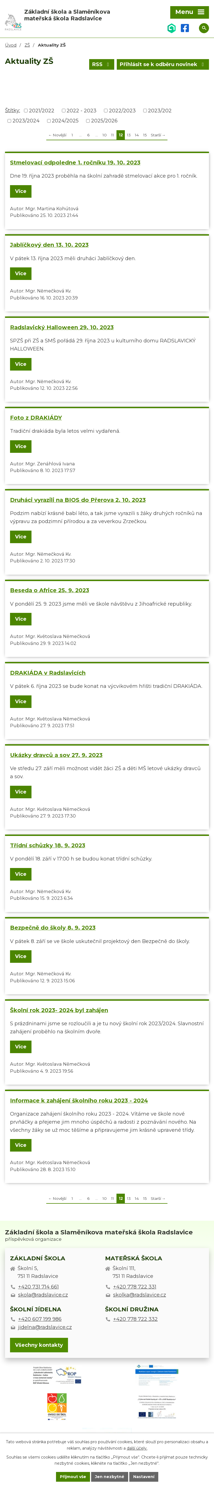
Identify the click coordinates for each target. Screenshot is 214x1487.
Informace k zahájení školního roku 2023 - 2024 (79, 1100)
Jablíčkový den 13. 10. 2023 (49, 244)
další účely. (137, 1448)
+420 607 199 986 (40, 1319)
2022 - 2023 (81, 110)
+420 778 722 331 (134, 1287)
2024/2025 (65, 121)
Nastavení (143, 1476)
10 (105, 135)
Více (20, 191)
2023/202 (160, 110)
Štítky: (12, 110)
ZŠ (27, 45)
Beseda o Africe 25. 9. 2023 (49, 590)
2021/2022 (41, 110)
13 (129, 135)
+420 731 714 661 (38, 1287)
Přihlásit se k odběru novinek (163, 64)
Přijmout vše (73, 1476)
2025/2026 (104, 121)
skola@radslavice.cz (43, 1295)
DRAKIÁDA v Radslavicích (48, 672)
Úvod (10, 45)
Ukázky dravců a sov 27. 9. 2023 (56, 755)
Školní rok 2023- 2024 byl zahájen (59, 1010)
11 (112, 135)
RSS (101, 64)
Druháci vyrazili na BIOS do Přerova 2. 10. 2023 (78, 500)
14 (137, 135)
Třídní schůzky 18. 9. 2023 (47, 845)
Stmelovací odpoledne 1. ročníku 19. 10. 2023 (75, 162)
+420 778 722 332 (135, 1319)
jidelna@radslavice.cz (45, 1327)
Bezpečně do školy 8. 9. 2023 (53, 927)
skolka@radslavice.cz (139, 1295)
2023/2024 (26, 121)
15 (145, 135)
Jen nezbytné (109, 1476)
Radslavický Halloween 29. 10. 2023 (62, 327)
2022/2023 (122, 110)
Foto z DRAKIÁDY (36, 417)
